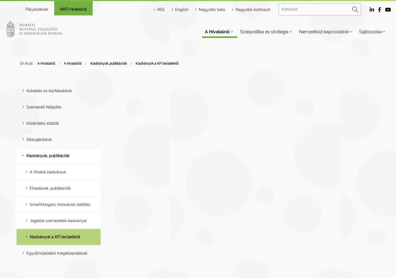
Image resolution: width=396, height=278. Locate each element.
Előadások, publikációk (50, 188)
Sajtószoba (370, 31)
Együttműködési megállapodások (56, 253)
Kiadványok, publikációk (108, 64)
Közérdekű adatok (42, 123)
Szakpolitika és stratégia (264, 31)
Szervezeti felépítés (44, 107)
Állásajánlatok (39, 139)
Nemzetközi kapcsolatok (324, 31)
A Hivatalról (217, 31)
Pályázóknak (37, 9)
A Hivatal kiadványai (48, 172)
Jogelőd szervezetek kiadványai (58, 221)
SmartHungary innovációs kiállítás (60, 204)
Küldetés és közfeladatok (49, 91)
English (181, 9)
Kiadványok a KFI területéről (157, 64)
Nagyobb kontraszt (253, 9)
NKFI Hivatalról (73, 9)
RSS (161, 9)
